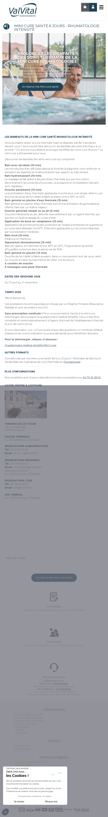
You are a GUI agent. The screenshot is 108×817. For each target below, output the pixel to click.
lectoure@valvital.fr (26, 453)
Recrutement (22, 746)
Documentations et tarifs (28, 714)
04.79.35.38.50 (63, 689)
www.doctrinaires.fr (16, 470)
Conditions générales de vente (31, 762)
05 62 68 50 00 (19, 463)
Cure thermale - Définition (29, 720)
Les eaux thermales (25, 723)
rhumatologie (71, 362)
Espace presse (23, 749)
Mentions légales (24, 765)
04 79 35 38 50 (92, 377)
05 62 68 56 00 (19, 449)
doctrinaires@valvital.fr (28, 467)
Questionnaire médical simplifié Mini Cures (30, 345)
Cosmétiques (22, 726)
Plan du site (21, 733)
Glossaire (20, 730)
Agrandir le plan (16, 558)
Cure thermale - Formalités (29, 717)
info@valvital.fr (23, 487)
